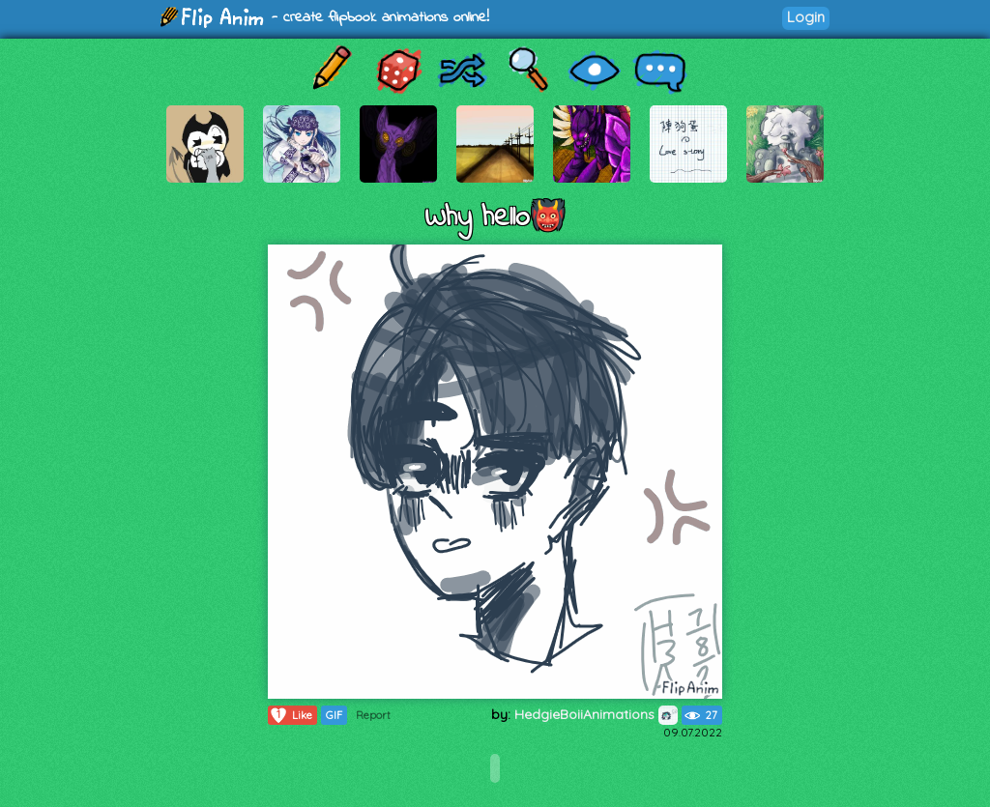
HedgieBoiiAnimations (596, 714)
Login (806, 17)
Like (290, 715)
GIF (334, 715)
